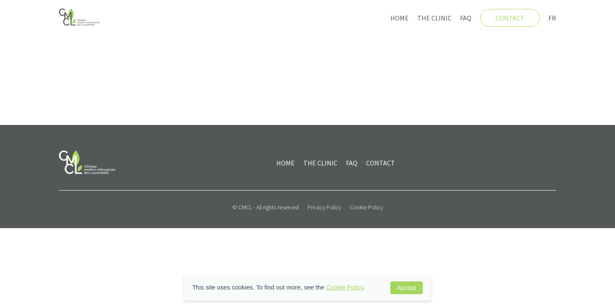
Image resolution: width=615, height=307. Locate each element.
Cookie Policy (366, 207)
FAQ (466, 18)
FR (552, 18)
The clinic (434, 18)
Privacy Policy (324, 207)
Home (399, 18)
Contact (509, 18)
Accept (406, 287)
